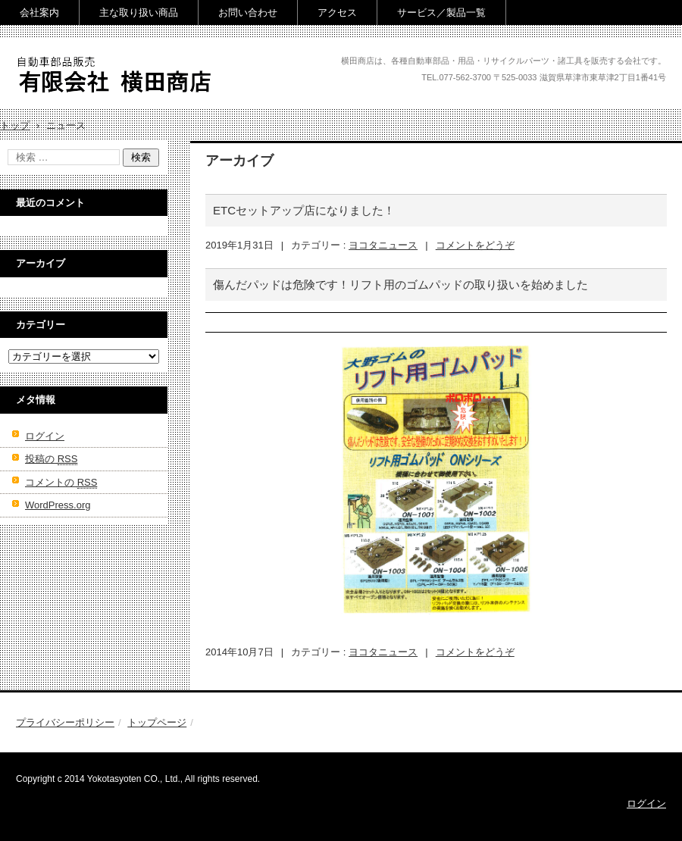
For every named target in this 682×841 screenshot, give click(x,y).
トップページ (156, 722)
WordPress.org (57, 505)
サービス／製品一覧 (441, 12)
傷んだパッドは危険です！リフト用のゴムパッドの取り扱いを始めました (400, 284)
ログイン (44, 436)
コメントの (61, 483)
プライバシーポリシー (65, 722)
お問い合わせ (247, 12)
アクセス (337, 12)
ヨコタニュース (383, 245)
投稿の (51, 459)
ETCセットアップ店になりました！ (304, 210)
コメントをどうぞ (475, 245)
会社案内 (39, 12)
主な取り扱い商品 (138, 12)
